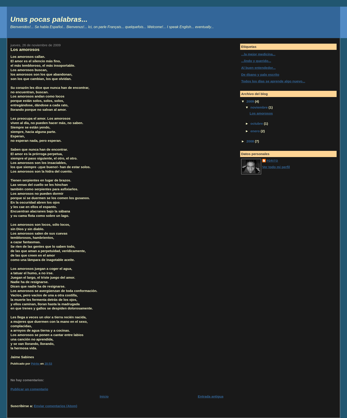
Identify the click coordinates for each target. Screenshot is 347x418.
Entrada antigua (211, 396)
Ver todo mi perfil (276, 167)
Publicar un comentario (29, 389)
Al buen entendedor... (258, 68)
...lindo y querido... (256, 61)
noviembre (260, 107)
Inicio (104, 396)
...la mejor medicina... (258, 54)
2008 (250, 141)
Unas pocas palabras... (48, 19)
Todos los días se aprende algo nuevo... (273, 81)
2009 (250, 101)
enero (256, 131)
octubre (257, 123)
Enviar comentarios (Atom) (55, 406)
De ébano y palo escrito (260, 74)
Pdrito (272, 160)
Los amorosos (261, 113)
